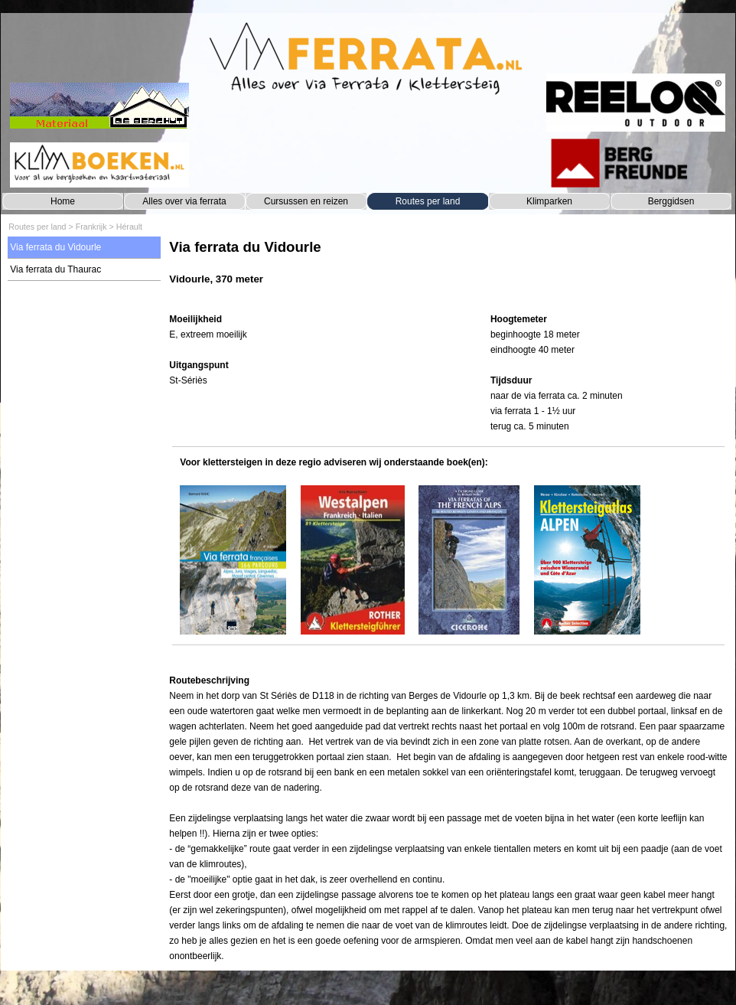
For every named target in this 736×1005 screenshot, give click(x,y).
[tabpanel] (448, 269)
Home (62, 201)
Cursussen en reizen (306, 201)
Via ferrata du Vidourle (55, 247)
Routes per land (428, 201)
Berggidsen (671, 201)
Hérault (129, 226)
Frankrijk (91, 226)
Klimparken (549, 201)
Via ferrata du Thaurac (55, 269)
